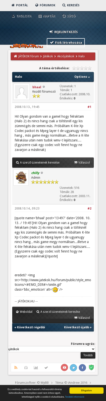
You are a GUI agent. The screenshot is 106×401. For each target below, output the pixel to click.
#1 (89, 107)
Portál (19, 5)
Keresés (70, 5)
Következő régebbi (31, 327)
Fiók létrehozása (65, 42)
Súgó (69, 16)
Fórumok (45, 5)
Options (82, 76)
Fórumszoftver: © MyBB (32, 382)
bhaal (36, 87)
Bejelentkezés (63, 32)
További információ (74, 396)
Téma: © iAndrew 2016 (71, 382)
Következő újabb (76, 327)
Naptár (46, 16)
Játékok (48, 56)
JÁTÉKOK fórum (29, 56)
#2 (89, 208)
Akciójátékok (65, 56)
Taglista (21, 16)
